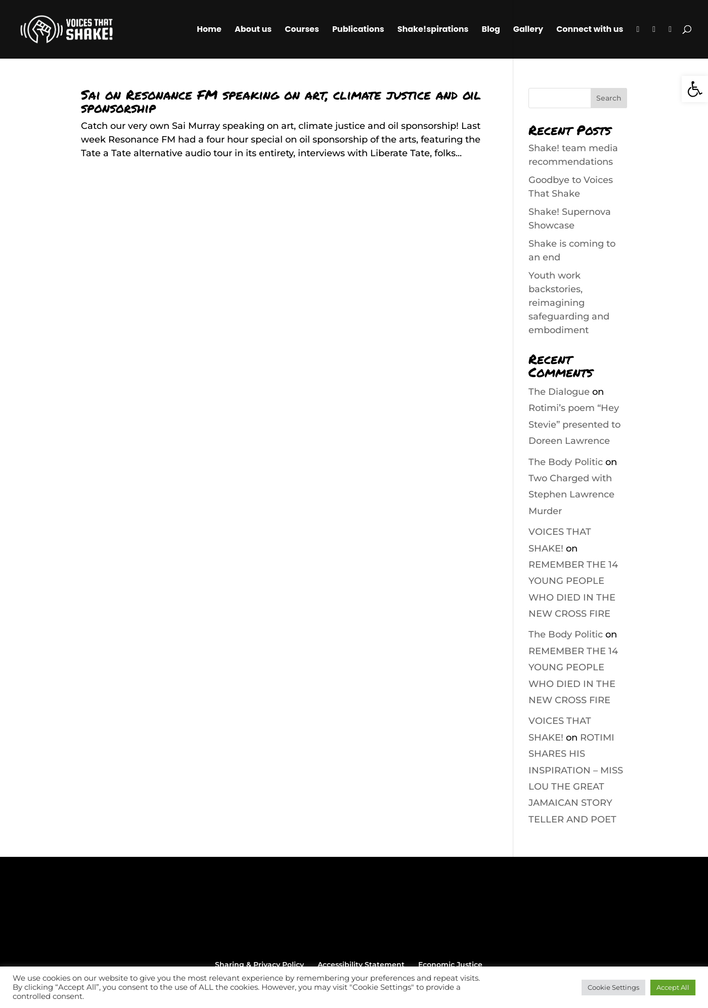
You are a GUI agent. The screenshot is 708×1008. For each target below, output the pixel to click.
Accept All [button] (672, 987)
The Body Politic (565, 462)
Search (609, 98)
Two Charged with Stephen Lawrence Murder (571, 495)
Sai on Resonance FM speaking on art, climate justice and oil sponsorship (281, 101)
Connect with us (589, 30)
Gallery (528, 30)
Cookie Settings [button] (613, 987)
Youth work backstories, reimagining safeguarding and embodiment (568, 303)
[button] (695, 89)
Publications (358, 30)
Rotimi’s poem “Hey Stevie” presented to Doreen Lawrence (574, 424)
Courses (302, 30)
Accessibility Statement (361, 964)
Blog (490, 30)
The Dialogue (559, 391)
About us (253, 30)
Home (209, 30)
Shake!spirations (433, 30)
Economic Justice (450, 964)
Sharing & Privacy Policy (259, 964)
